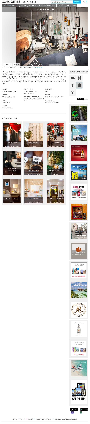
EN (84, 2)
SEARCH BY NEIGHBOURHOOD (42, 5)
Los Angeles (12, 67)
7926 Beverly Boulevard (8, 97)
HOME (3, 67)
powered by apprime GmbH (43, 419)
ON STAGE (71, 5)
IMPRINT (31, 419)
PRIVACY (22, 419)
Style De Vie (38, 67)
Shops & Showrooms (25, 67)
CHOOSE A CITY (10, 5)
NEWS (23, 5)
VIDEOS (61, 5)
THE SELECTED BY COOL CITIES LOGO (66, 419)
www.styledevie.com (7, 107)
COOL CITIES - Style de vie (11, 1)
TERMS (14, 419)
